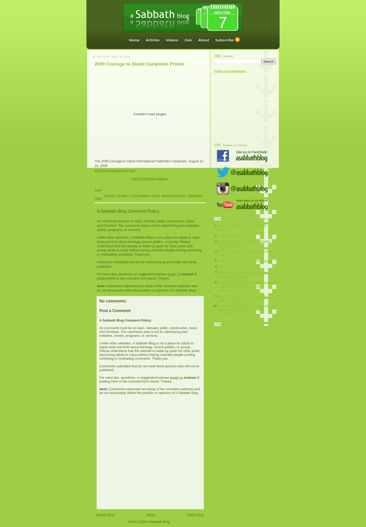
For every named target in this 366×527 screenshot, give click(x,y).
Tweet (98, 190)
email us (173, 274)
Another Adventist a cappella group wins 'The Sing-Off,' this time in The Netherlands (247, 286)
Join (188, 40)
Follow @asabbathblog (230, 71)
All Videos (123, 195)
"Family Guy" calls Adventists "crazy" (245, 260)
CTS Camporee (140, 195)
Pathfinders (195, 195)
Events (155, 195)
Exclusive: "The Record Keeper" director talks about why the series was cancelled (247, 309)
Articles (153, 40)
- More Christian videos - (150, 179)
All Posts (109, 195)
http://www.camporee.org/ (115, 170)
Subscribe (224, 40)
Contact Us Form (230, 235)
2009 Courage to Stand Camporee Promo (140, 64)
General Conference (174, 195)
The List (224, 266)
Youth (98, 198)
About (203, 40)
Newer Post (106, 515)
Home (134, 40)
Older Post (195, 515)
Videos (172, 40)
